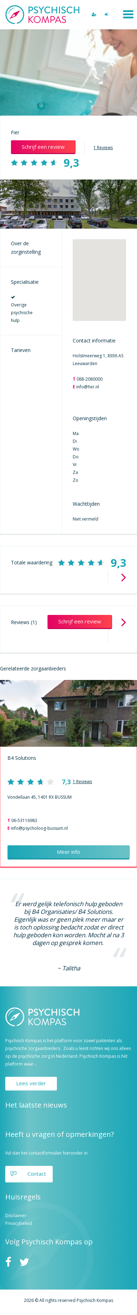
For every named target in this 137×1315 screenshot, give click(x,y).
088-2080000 (90, 379)
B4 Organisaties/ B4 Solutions (72, 912)
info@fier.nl (87, 387)
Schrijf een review (43, 146)
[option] (68, 204)
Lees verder (31, 1083)
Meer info (68, 851)
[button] (99, 273)
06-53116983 (24, 820)
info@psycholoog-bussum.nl (39, 828)
